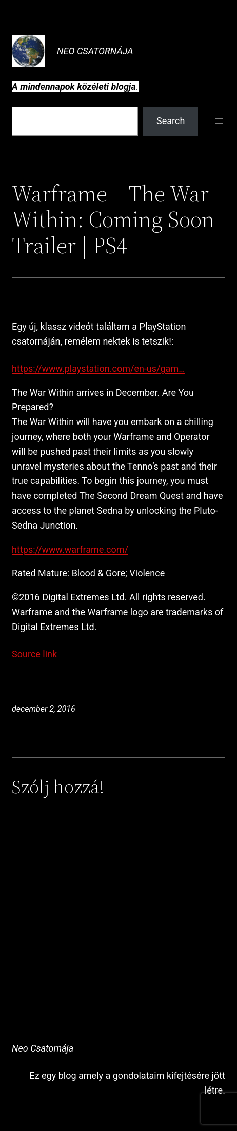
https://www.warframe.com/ (70, 549)
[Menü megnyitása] (219, 121)
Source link (34, 654)
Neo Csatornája (95, 51)
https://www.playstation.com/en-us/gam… (98, 368)
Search (170, 120)
